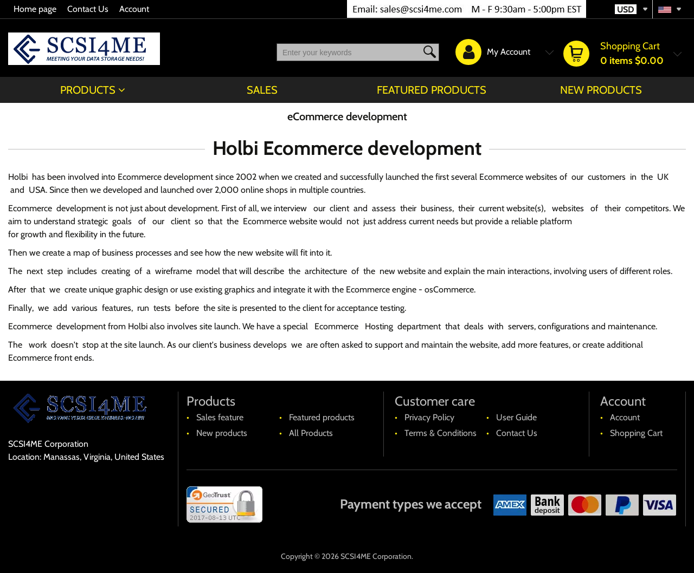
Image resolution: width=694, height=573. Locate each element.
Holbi (18, 177)
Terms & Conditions (440, 433)
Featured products (431, 89)
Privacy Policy (429, 417)
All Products (311, 433)
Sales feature (219, 417)
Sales (262, 89)
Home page (35, 9)
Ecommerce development (165, 177)
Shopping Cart (636, 433)
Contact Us (87, 9)
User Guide (516, 417)
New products (601, 89)
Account (134, 9)
